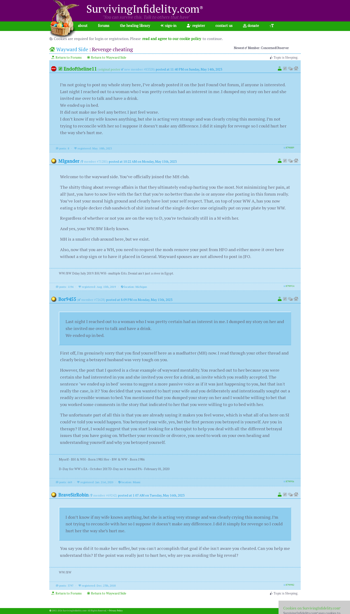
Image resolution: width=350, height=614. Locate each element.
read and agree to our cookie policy (171, 38)
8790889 (290, 147)
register (196, 25)
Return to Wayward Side (106, 57)
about (82, 25)
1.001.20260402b (292, 610)
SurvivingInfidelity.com (144, 8)
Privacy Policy (116, 610)
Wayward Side (72, 49)
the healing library (135, 25)
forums (103, 25)
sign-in (168, 25)
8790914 (290, 286)
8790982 (290, 585)
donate (251, 25)
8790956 (290, 481)
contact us (224, 25)
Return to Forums (66, 57)
